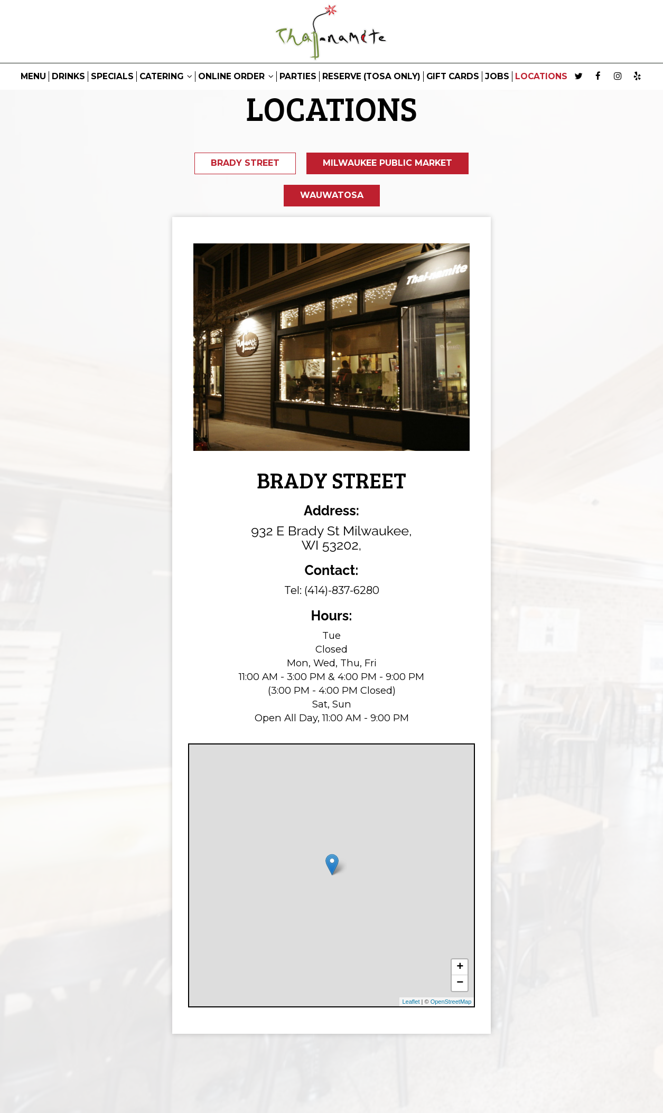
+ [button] (459, 969)
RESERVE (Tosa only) (371, 76)
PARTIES (297, 76)
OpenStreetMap (451, 1004)
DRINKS (68, 76)
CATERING (165, 76)
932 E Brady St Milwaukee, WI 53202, (331, 540)
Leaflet (410, 1004)
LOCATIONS (541, 76)
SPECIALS (112, 76)
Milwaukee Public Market (388, 163)
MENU (33, 76)
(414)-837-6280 (341, 592)
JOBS (497, 76)
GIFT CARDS (452, 76)
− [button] (459, 985)
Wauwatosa (331, 197)
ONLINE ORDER (236, 76)
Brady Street (244, 163)
